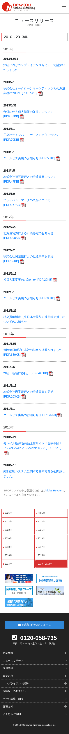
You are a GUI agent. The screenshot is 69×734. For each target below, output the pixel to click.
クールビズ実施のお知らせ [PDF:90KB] (29, 298)
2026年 (8, 513)
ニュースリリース (13, 660)
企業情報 (8, 652)
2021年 (41, 530)
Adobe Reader (53, 490)
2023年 (41, 521)
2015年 (41, 555)
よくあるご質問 (12, 714)
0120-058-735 (34, 638)
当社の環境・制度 (13, 698)
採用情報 (8, 668)
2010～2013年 (45, 564)
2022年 (8, 530)
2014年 (8, 564)
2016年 (8, 555)
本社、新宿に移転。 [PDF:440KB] (25, 373)
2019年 (41, 538)
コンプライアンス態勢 (16, 683)
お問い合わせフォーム (35, 624)
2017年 (41, 547)
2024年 (8, 521)
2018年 (8, 547)
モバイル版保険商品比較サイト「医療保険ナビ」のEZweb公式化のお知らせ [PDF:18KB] (32, 446)
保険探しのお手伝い (14, 691)
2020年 (8, 538)
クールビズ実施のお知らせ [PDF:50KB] (29, 158)
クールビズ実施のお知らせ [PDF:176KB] (30, 415)
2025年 (41, 513)
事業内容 (8, 675)
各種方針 (8, 706)
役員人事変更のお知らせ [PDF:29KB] (27, 279)
